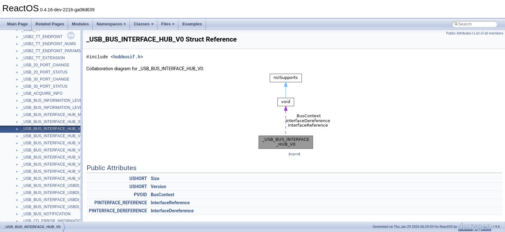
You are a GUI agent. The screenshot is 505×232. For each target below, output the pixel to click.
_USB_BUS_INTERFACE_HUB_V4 (51, 157)
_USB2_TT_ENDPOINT (41, 36)
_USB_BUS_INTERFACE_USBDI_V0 (53, 185)
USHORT (138, 178)
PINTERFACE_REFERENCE (120, 202)
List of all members (488, 33)
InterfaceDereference (172, 210)
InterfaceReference (170, 202)
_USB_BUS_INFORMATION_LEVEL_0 (55, 100)
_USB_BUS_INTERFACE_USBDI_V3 (53, 207)
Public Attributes (459, 33)
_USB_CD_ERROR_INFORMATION (52, 221)
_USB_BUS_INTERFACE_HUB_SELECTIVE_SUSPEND (70, 122)
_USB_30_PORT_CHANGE (45, 79)
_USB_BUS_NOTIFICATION (46, 214)
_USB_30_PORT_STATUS (44, 86)
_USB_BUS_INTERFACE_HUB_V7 (51, 178)
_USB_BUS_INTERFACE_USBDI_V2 (53, 200)
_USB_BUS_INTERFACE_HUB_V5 (51, 164)
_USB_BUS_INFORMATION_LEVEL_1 (55, 107)
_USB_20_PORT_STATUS (44, 72)
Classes (143, 24)
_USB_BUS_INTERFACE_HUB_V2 (51, 143)
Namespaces (111, 24)
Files (168, 24)
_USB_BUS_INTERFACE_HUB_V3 (51, 150)
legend (294, 154)
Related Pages (49, 24)
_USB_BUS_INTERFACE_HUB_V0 (51, 129)
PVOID (140, 194)
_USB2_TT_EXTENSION (43, 58)
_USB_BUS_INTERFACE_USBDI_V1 (53, 192)
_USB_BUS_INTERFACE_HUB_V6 (51, 171)
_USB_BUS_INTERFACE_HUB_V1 (51, 136)
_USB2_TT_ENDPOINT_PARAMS (51, 51)
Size (155, 178)
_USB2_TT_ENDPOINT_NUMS (48, 44)
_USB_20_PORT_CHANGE (45, 65)
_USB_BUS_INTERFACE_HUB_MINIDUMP (59, 114)
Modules (80, 24)
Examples (192, 24)
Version (158, 186)
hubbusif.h (126, 57)
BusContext (162, 194)
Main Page (17, 24)
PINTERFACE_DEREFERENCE (118, 210)
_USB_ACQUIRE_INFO (41, 93)
